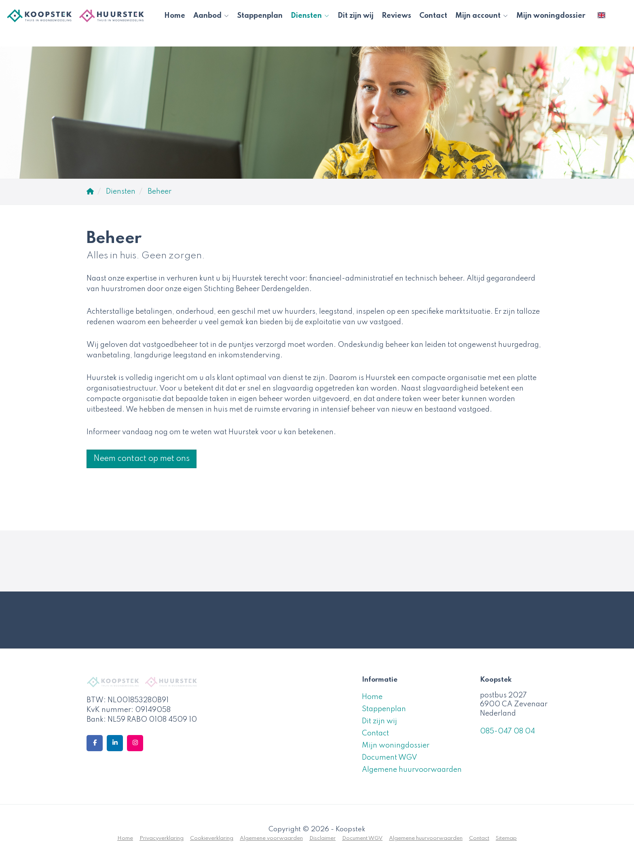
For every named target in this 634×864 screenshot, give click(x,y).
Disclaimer (322, 838)
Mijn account (481, 15)
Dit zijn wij (356, 15)
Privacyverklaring (161, 838)
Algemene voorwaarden (271, 838)
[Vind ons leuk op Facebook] (95, 743)
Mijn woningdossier (550, 15)
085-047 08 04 (507, 731)
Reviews (396, 15)
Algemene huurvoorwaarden (412, 769)
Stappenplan (260, 15)
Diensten (310, 15)
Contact (433, 15)
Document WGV (389, 757)
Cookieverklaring (211, 838)
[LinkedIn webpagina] (115, 743)
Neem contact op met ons (141, 459)
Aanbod (211, 15)
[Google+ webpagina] (135, 743)
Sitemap (506, 838)
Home (174, 15)
